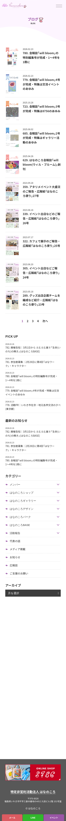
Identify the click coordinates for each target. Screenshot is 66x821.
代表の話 (15, 541)
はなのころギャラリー (23, 500)
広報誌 (14, 565)
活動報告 (15, 533)
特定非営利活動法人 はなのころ (33, 791)
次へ (45, 321)
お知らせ (15, 557)
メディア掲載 (17, 549)
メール (12, 817)
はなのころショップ (21, 492)
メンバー (15, 484)
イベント (54, 817)
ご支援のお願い (19, 573)
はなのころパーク (20, 516)
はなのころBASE (20, 524)
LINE (33, 817)
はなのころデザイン (21, 508)
